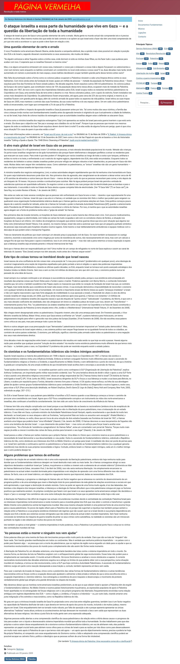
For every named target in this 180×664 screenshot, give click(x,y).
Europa (165, 88)
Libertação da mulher (145, 73)
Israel (162, 73)
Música (141, 29)
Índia (150, 63)
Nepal (161, 63)
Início (140, 21)
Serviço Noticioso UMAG (15, 659)
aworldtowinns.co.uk (81, 19)
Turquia (154, 83)
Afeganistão (141, 68)
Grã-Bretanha (159, 68)
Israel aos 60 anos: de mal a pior (58, 134)
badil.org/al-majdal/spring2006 (83, 140)
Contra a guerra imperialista (148, 78)
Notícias (20, 649)
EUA (166, 48)
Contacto (142, 37)
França (153, 88)
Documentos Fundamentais (150, 25)
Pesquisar (166, 102)
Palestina (32, 659)
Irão (137, 53)
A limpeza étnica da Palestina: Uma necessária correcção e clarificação (100, 641)
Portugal (140, 58)
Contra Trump (142, 93)
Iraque (139, 63)
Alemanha (140, 88)
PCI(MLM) (140, 83)
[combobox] (148, 102)
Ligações (142, 33)
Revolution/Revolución (156, 53)
